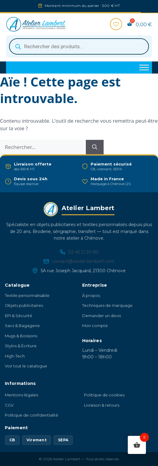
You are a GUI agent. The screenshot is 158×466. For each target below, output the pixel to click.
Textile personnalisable (27, 295)
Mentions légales (21, 394)
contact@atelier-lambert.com (79, 261)
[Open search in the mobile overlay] (79, 46)
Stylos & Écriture (21, 345)
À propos (91, 295)
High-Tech (15, 356)
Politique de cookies (104, 394)
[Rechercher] (95, 147)
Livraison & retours (101, 405)
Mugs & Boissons (21, 335)
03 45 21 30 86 (79, 252)
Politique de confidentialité (31, 415)
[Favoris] (116, 24)
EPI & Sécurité (18, 315)
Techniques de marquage (107, 305)
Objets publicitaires (24, 305)
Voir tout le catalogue (26, 366)
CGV (9, 405)
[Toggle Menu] (144, 68)
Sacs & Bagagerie (22, 325)
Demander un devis (101, 315)
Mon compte (95, 325)
